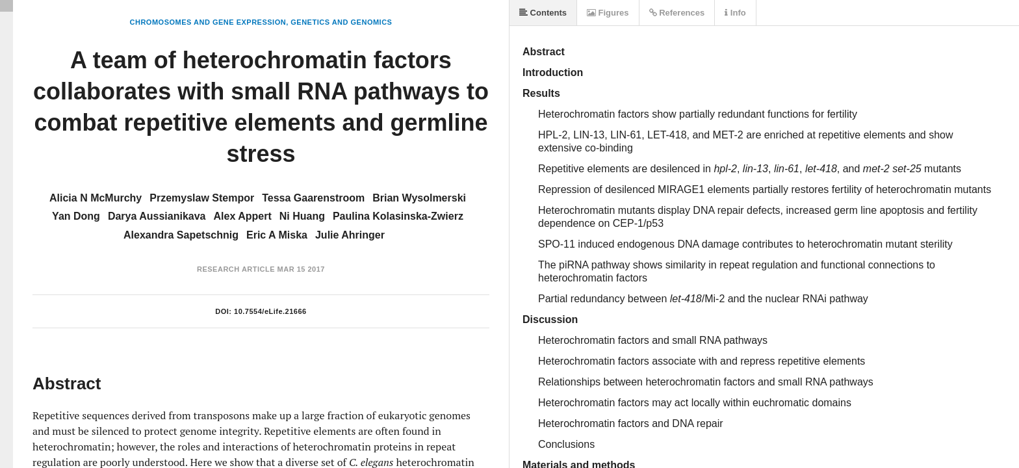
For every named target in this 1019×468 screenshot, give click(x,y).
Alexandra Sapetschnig (181, 234)
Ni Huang (302, 216)
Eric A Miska (276, 234)
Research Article (236, 269)
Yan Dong (76, 216)
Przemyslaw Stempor (201, 197)
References (677, 13)
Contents (543, 13)
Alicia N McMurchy (95, 197)
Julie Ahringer (350, 234)
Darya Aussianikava (157, 216)
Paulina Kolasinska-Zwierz (398, 216)
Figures (608, 13)
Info (735, 13)
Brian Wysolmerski (419, 197)
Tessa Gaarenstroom (313, 197)
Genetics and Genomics (341, 22)
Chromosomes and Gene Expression (208, 22)
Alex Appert (243, 216)
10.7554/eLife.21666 (270, 311)
